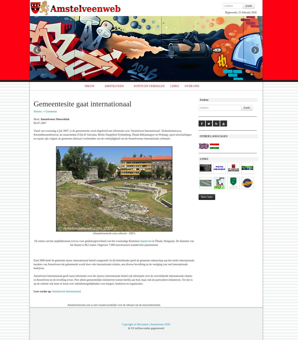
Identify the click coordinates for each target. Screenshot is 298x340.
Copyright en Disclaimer (135, 324)
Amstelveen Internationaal (66, 291)
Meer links (207, 196)
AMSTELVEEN (114, 86)
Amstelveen (156, 324)
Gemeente (51, 111)
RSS (167, 324)
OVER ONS (192, 86)
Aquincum (146, 241)
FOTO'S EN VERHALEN (149, 86)
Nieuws (38, 111)
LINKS (174, 86)
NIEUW (89, 86)
